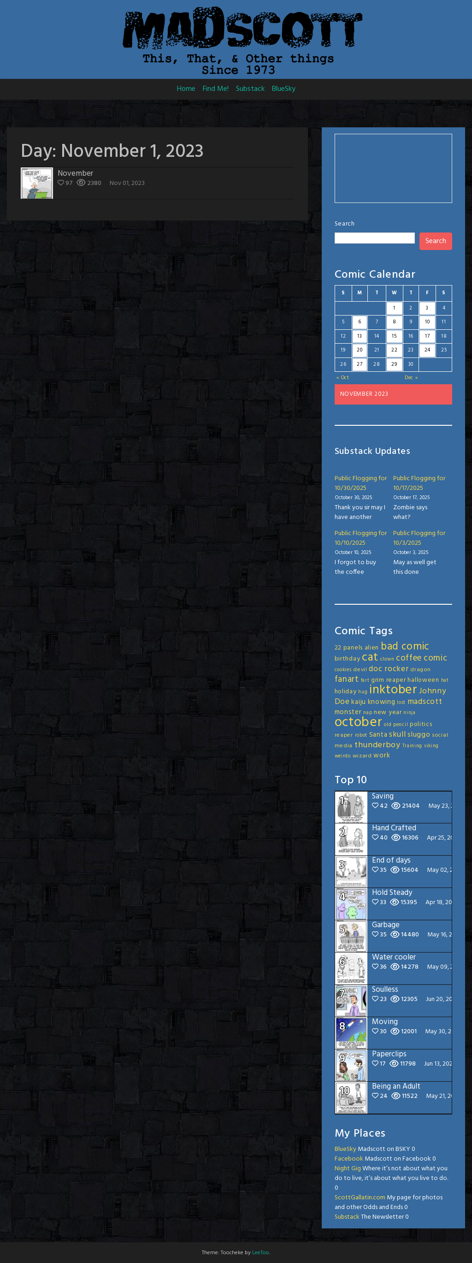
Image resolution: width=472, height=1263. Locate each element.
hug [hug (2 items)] (362, 692)
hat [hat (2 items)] (445, 681)
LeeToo (260, 1252)
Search (345, 224)
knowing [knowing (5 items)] (381, 702)
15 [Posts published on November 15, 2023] (394, 336)
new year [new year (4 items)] (388, 712)
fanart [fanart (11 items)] (347, 679)
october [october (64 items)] (359, 722)
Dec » (411, 378)
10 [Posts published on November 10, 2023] (427, 322)
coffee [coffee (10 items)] (409, 658)
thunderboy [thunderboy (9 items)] (377, 745)
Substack (250, 89)
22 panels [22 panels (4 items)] (349, 648)
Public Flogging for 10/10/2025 (361, 538)
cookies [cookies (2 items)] (343, 670)
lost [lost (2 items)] (401, 703)
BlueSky (283, 89)
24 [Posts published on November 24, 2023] (428, 350)
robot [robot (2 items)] (361, 735)
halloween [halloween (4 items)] (423, 680)
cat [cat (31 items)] (370, 657)
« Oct (342, 378)
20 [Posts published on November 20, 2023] (359, 350)
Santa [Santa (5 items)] (378, 734)
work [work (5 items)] (381, 755)
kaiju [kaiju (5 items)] (358, 702)
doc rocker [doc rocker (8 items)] (388, 669)
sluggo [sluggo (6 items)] (418, 735)
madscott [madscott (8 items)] (424, 702)
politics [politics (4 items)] (421, 724)
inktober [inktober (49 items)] (393, 690)
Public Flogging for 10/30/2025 (361, 483)
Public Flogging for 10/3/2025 (419, 538)
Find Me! (216, 89)
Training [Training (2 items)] (412, 746)
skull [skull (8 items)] (397, 734)
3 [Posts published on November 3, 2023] (427, 308)
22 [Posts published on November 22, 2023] (394, 350)
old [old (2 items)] (387, 725)
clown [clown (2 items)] (387, 659)
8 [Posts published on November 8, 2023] (394, 322)
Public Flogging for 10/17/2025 (419, 483)
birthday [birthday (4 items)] (347, 659)
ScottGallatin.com (360, 1197)
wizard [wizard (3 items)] (362, 756)
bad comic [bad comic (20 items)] (405, 646)
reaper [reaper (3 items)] (344, 735)
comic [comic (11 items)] (436, 658)
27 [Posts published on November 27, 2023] (359, 364)
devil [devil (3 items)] (360, 669)
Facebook (349, 1159)
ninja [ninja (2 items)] (409, 713)
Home (186, 89)
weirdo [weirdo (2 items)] (343, 756)
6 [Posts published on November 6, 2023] (359, 322)
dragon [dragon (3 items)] (420, 669)
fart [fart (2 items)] (365, 681)
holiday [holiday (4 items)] (346, 691)
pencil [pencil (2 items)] (400, 725)
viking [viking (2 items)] (431, 746)
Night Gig (348, 1168)
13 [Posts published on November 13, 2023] (359, 336)
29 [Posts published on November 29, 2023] (394, 364)
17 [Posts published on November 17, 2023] (427, 336)
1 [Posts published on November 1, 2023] (394, 308)
